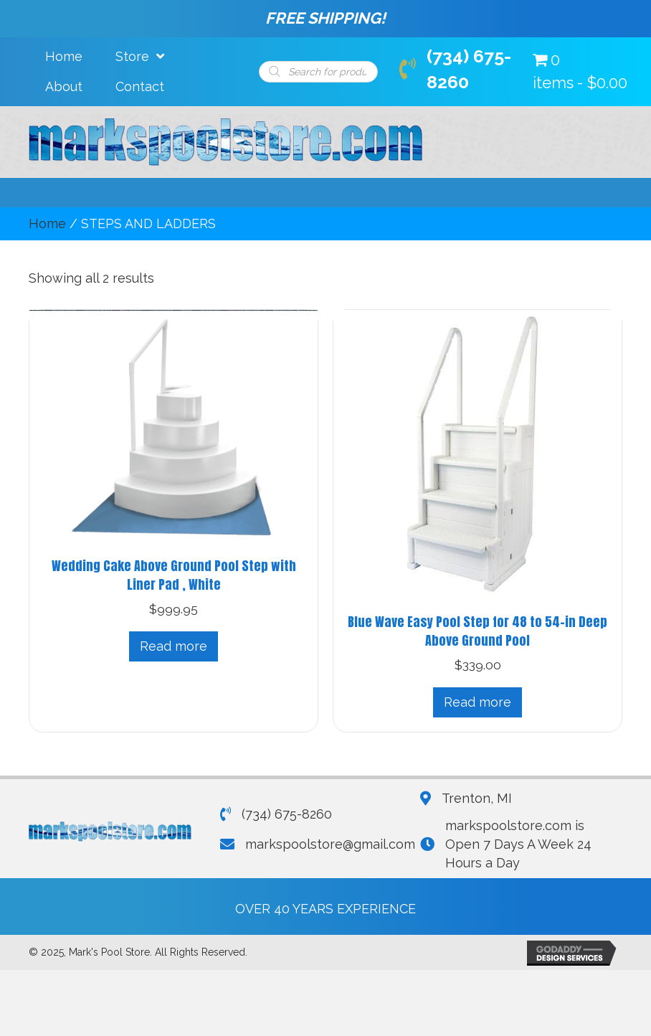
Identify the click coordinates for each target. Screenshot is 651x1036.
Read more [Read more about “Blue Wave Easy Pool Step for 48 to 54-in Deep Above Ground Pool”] (477, 702)
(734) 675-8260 (287, 813)
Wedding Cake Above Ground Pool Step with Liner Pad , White (174, 575)
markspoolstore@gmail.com (330, 844)
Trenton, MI (477, 798)
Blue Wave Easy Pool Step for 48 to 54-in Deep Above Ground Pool (477, 631)
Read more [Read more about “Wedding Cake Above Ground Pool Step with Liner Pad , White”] (173, 646)
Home (47, 223)
